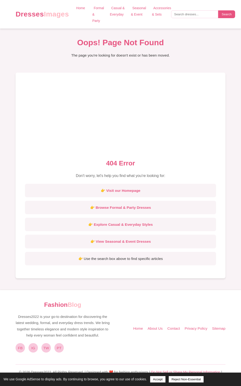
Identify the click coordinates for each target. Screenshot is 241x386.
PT (59, 348)
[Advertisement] (120, 117)
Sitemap (218, 328)
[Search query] (194, 14)
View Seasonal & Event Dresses (123, 241)
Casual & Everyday (117, 11)
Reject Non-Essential (186, 379)
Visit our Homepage (123, 191)
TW (46, 348)
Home (80, 8)
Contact (173, 328)
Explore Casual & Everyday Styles (123, 224)
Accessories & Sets (161, 11)
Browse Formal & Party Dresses (123, 207)
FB (20, 348)
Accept (158, 379)
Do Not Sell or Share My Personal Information (185, 372)
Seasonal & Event (138, 11)
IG (33, 348)
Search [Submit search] (227, 14)
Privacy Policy (196, 328)
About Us (155, 328)
